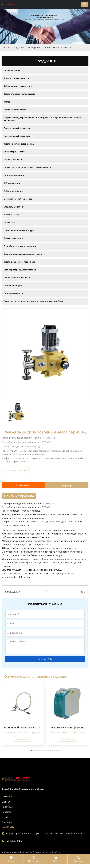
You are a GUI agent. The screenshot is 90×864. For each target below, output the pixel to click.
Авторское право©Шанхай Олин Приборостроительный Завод (32, 852)
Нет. (82, 592)
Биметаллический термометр (17, 199)
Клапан (6, 102)
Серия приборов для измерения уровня (22, 254)
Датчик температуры (13, 238)
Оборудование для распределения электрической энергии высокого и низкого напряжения (42, 118)
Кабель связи (9, 222)
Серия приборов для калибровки (19, 270)
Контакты (79, 858)
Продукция (18, 47)
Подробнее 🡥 (22, 739)
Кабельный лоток (11, 183)
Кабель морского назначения (17, 86)
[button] (29, 750)
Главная (6, 47)
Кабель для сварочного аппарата (19, 94)
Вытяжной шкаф (11, 215)
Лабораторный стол (13, 191)
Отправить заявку (15, 470)
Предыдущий (13, 592)
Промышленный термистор (16, 136)
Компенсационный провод (16, 78)
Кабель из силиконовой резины (18, 144)
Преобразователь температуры (18, 230)
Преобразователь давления (16, 278)
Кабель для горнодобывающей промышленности (27, 167)
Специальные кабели (13, 207)
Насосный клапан (11, 70)
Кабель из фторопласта (14, 110)
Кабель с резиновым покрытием (19, 262)
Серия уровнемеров (13, 293)
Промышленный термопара (16, 128)
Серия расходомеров (13, 175)
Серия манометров (12, 285)
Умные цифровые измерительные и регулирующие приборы (33, 301)
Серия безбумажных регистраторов (20, 246)
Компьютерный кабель (14, 152)
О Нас (56, 858)
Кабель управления (12, 160)
